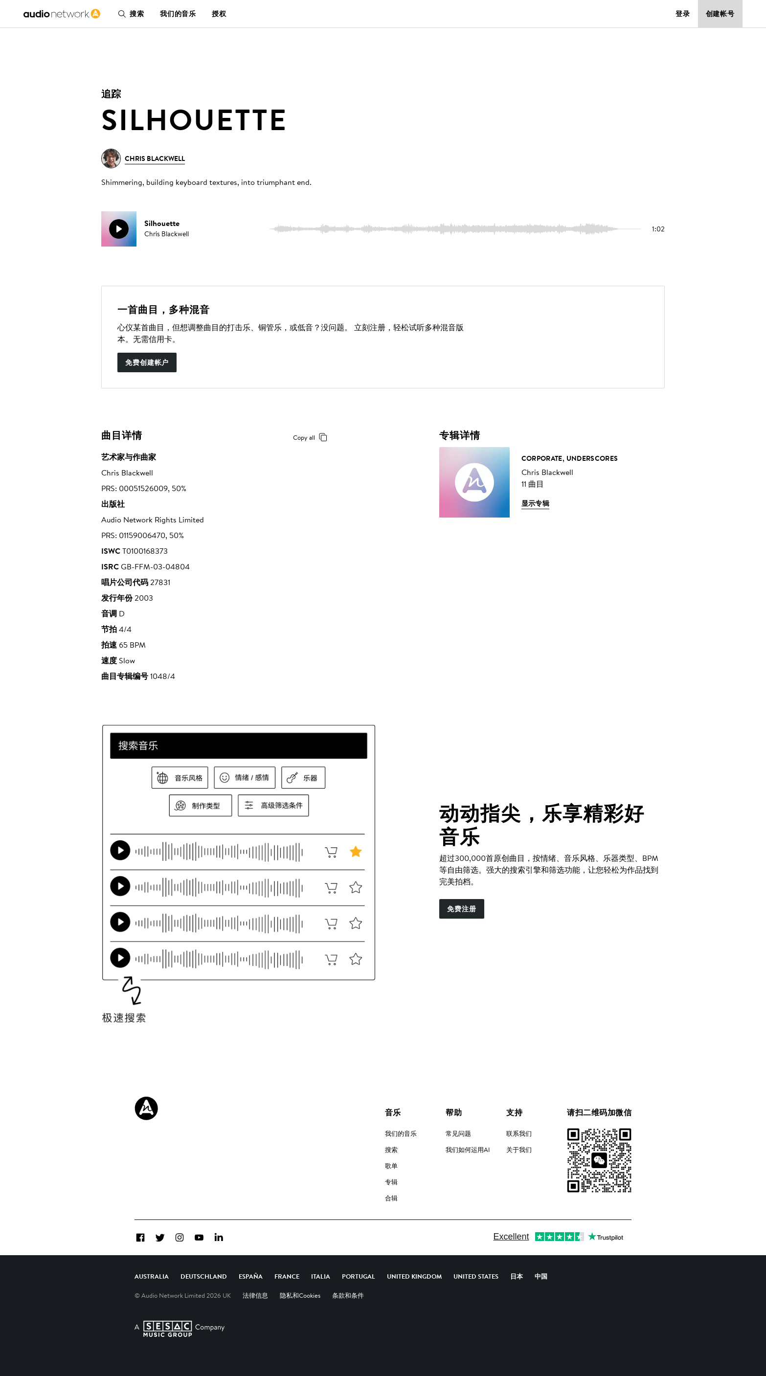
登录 (683, 14)
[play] (119, 229)
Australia (152, 1276)
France (286, 1276)
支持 (514, 1112)
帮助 (454, 1112)
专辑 (391, 1181)
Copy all (312, 437)
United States (475, 1276)
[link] (61, 14)
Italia (320, 1276)
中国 (541, 1276)
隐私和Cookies (300, 1295)
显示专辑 (535, 503)
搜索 (129, 14)
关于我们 (519, 1149)
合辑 (391, 1198)
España (251, 1276)
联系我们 (519, 1133)
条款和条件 (348, 1295)
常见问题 (458, 1133)
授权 (219, 14)
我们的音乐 (178, 14)
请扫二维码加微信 (599, 1112)
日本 (516, 1276)
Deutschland (203, 1276)
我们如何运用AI (468, 1149)
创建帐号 (720, 14)
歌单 (391, 1165)
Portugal (358, 1276)
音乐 (393, 1112)
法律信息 (255, 1295)
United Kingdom (414, 1276)
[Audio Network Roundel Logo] (146, 1108)
